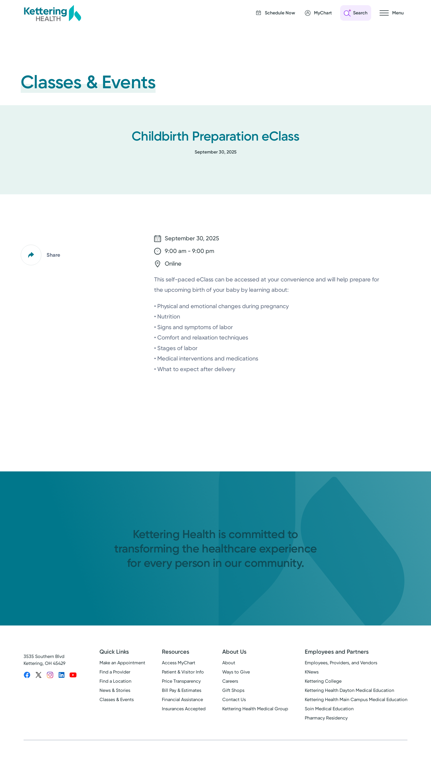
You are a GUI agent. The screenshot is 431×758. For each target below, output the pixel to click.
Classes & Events (116, 699)
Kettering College (323, 681)
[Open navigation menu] (391, 13)
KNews (312, 672)
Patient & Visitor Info (183, 672)
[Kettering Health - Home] (52, 13)
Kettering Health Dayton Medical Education (349, 690)
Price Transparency (181, 681)
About (228, 662)
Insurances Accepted (184, 708)
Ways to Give (236, 672)
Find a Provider (114, 672)
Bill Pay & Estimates (181, 690)
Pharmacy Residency (326, 718)
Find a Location (115, 681)
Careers (230, 681)
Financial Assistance (182, 699)
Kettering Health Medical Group (255, 708)
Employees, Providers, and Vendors (341, 662)
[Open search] (355, 13)
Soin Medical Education (329, 708)
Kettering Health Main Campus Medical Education (356, 699)
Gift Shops (233, 690)
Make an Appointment (122, 662)
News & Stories (114, 690)
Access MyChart (178, 662)
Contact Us (234, 699)
